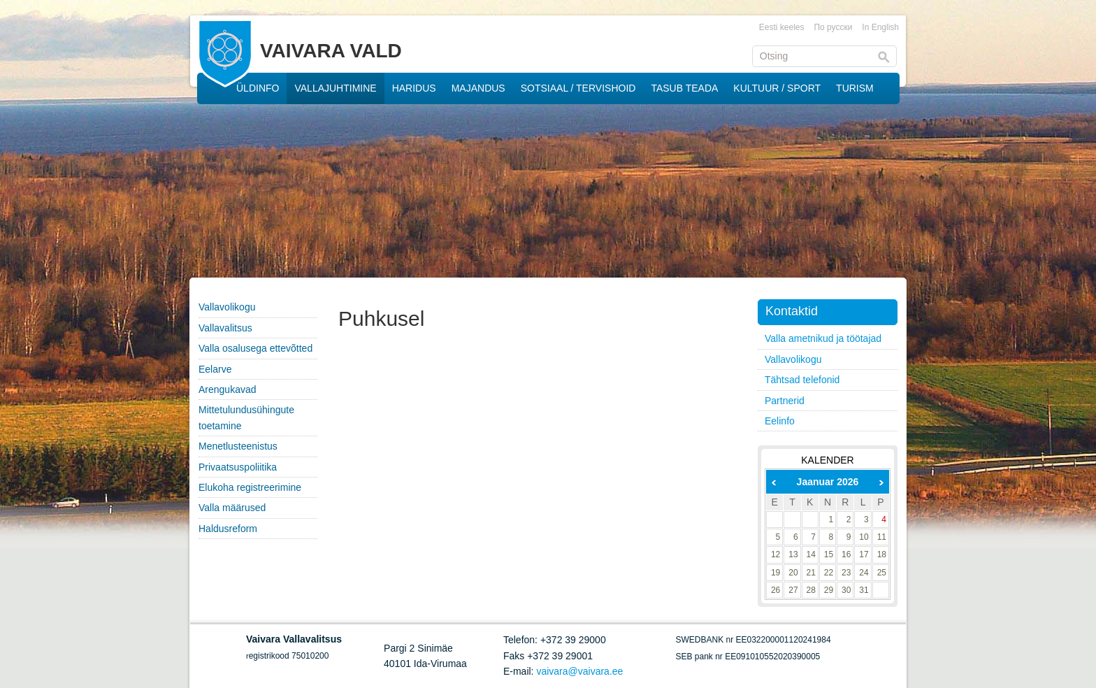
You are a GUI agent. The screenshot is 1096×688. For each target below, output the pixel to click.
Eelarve (215, 369)
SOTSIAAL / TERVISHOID (578, 88)
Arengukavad (228, 389)
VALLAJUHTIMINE (335, 88)
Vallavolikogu (227, 307)
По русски (833, 27)
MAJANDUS (478, 88)
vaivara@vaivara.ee (579, 671)
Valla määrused (232, 507)
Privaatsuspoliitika (238, 467)
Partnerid (785, 400)
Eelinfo (780, 421)
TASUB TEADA (684, 88)
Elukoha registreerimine (250, 487)
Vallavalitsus (225, 328)
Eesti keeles (782, 27)
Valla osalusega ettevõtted (255, 348)
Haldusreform (228, 528)
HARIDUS (414, 88)
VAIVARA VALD (331, 51)
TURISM (855, 88)
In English (880, 27)
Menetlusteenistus (238, 446)
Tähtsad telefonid (802, 379)
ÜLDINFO (257, 88)
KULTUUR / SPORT (777, 88)
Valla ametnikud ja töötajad (823, 338)
